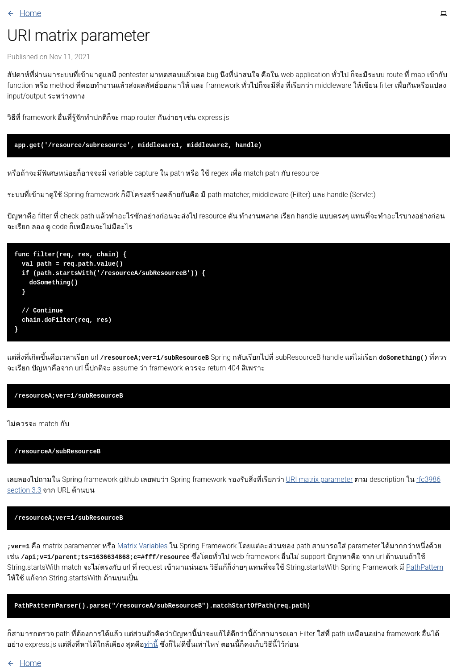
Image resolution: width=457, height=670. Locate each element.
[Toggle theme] (443, 13)
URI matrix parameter (319, 479)
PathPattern (424, 567)
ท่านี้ (151, 644)
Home (24, 13)
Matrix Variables (142, 546)
